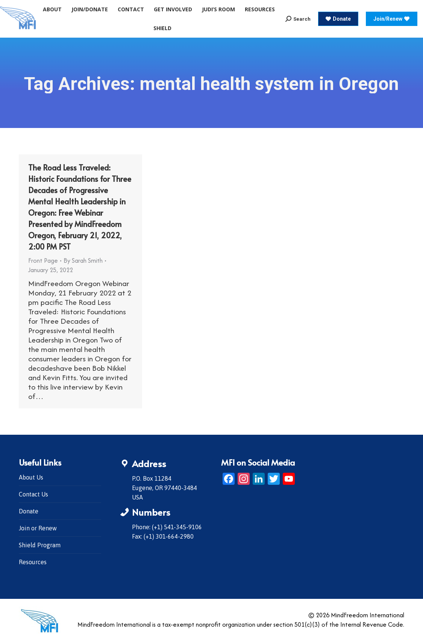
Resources (33, 562)
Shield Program (40, 545)
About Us (31, 477)
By (83, 260)
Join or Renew (38, 528)
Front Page (43, 260)
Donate (28, 511)
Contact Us (33, 494)
